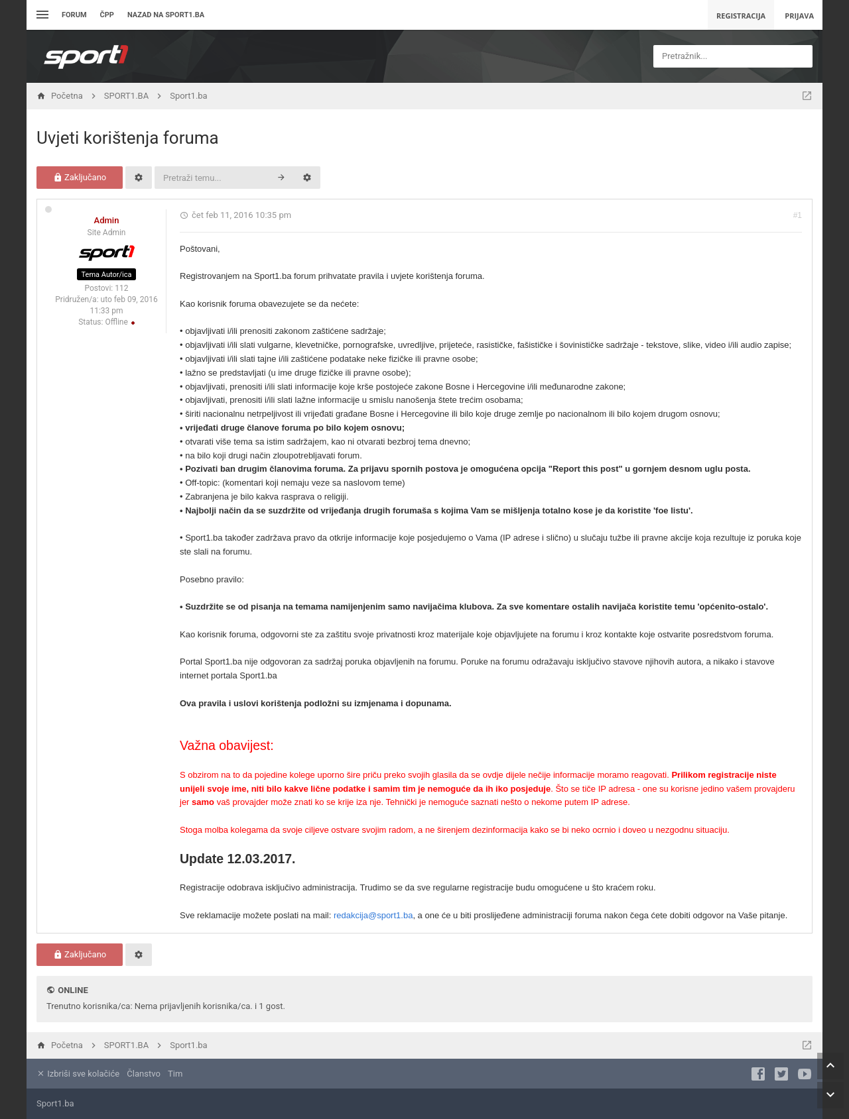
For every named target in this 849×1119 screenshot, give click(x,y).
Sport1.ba (55, 1103)
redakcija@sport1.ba (373, 915)
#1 (797, 215)
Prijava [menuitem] (799, 16)
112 (121, 288)
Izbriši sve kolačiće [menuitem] (77, 1074)
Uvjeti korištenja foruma (127, 138)
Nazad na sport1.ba (165, 15)
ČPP (107, 15)
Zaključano (80, 177)
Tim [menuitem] (175, 1074)
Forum (74, 15)
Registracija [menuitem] (740, 16)
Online (73, 990)
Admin (106, 220)
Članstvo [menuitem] (143, 1074)
